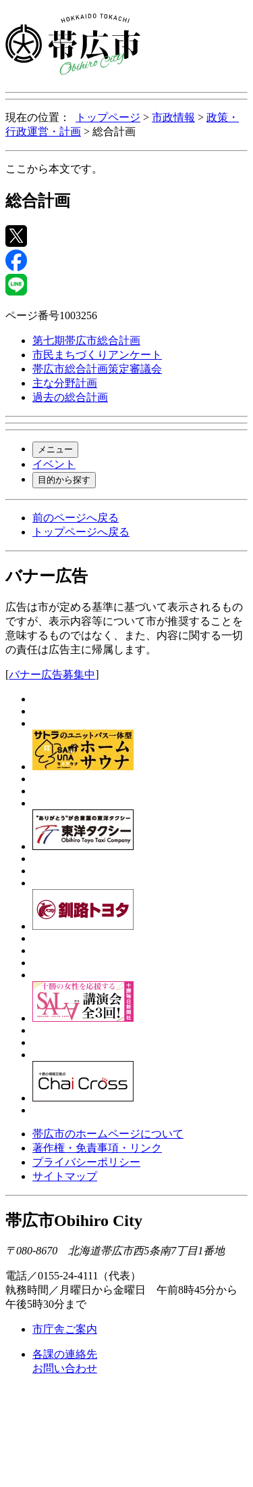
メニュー (55, 449)
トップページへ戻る (81, 532)
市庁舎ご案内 (64, 1329)
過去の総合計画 (70, 397)
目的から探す (64, 480)
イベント (54, 464)
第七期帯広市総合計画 (86, 340)
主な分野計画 (64, 383)
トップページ (108, 117)
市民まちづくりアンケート (97, 354)
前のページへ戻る (75, 517)
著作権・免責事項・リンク (97, 1148)
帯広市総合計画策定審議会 (97, 369)
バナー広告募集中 (52, 674)
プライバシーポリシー (86, 1162)
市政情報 (173, 117)
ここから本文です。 (54, 168)
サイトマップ (64, 1176)
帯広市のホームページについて (108, 1133)
